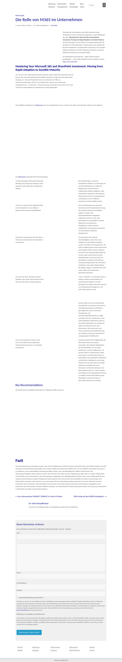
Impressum (35, 647)
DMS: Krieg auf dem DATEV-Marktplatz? (90, 496)
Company (53, 650)
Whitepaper (39, 105)
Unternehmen (55, 647)
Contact (91, 650)
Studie (22, 16)
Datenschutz (73, 647)
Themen (19, 647)
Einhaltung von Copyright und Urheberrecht (31, 614)
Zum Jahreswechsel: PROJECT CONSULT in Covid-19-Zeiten (39, 496)
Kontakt (91, 647)
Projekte (20, 650)
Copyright (35, 650)
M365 (18, 16)
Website (19, 590)
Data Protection (74, 650)
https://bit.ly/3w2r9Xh (70, 62)
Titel (18, 533)
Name (19, 573)
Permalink (54, 25)
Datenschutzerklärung (23, 610)
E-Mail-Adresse (22, 583)
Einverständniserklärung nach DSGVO (31, 598)
